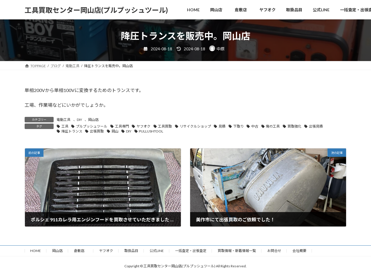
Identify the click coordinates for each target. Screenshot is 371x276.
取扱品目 (131, 251)
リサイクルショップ (195, 126)
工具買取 (165, 126)
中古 (254, 126)
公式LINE (157, 251)
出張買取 (97, 131)
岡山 (115, 131)
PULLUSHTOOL (151, 131)
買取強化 (294, 126)
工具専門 (122, 126)
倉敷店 (81, 251)
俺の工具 (273, 126)
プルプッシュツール (91, 126)
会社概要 (299, 251)
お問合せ (274, 251)
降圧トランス (71, 131)
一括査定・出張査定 (190, 251)
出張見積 (316, 126)
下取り (238, 126)
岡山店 (93, 119)
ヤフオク (143, 126)
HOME (35, 251)
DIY (79, 119)
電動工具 (63, 119)
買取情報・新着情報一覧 (237, 251)
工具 (64, 126)
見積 (222, 126)
